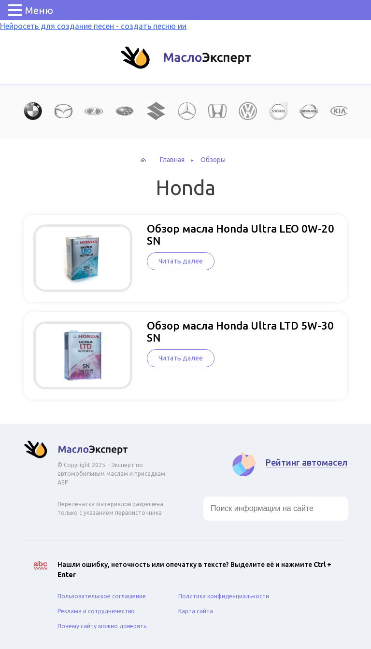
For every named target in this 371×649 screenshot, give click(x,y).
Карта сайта (195, 611)
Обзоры (213, 160)
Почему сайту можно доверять (101, 626)
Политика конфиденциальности (223, 596)
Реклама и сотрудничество (96, 611)
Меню (39, 10)
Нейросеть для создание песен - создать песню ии (93, 26)
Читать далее (180, 261)
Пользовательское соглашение (101, 596)
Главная (172, 160)
